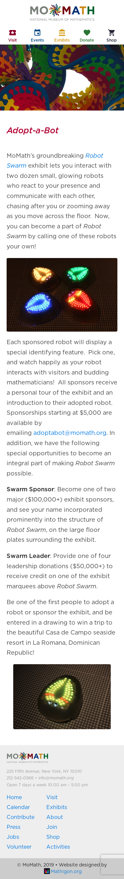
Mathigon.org (63, 871)
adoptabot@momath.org (69, 433)
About (54, 817)
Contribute (20, 817)
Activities (58, 847)
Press (14, 827)
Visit (52, 797)
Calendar (18, 807)
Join (51, 827)
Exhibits (56, 807)
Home (14, 797)
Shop (53, 837)
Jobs (13, 837)
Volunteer (19, 847)
